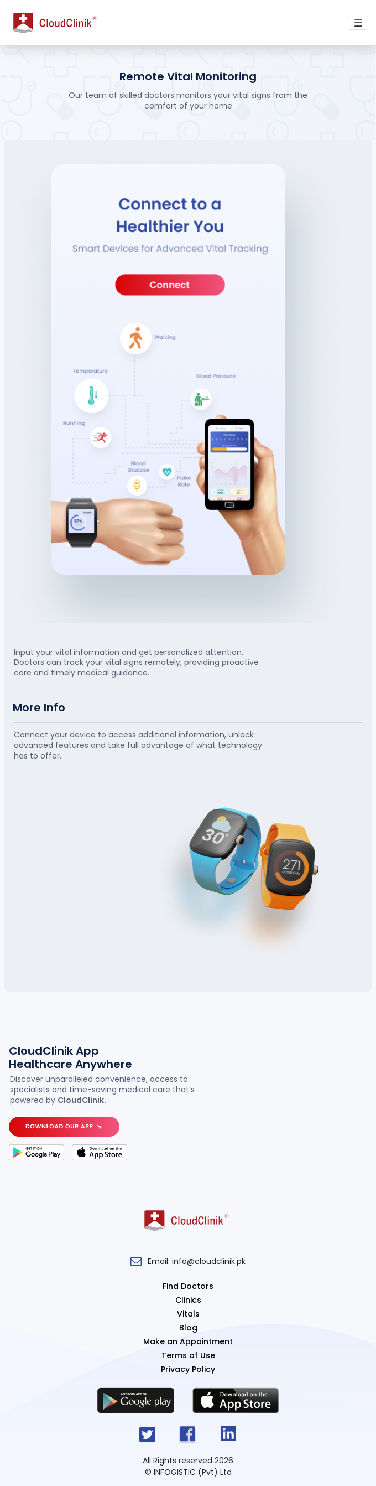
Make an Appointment (188, 1341)
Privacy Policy (188, 1369)
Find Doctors (188, 1286)
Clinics (188, 1300)
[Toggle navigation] (358, 23)
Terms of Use (188, 1355)
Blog (188, 1327)
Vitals (188, 1313)
